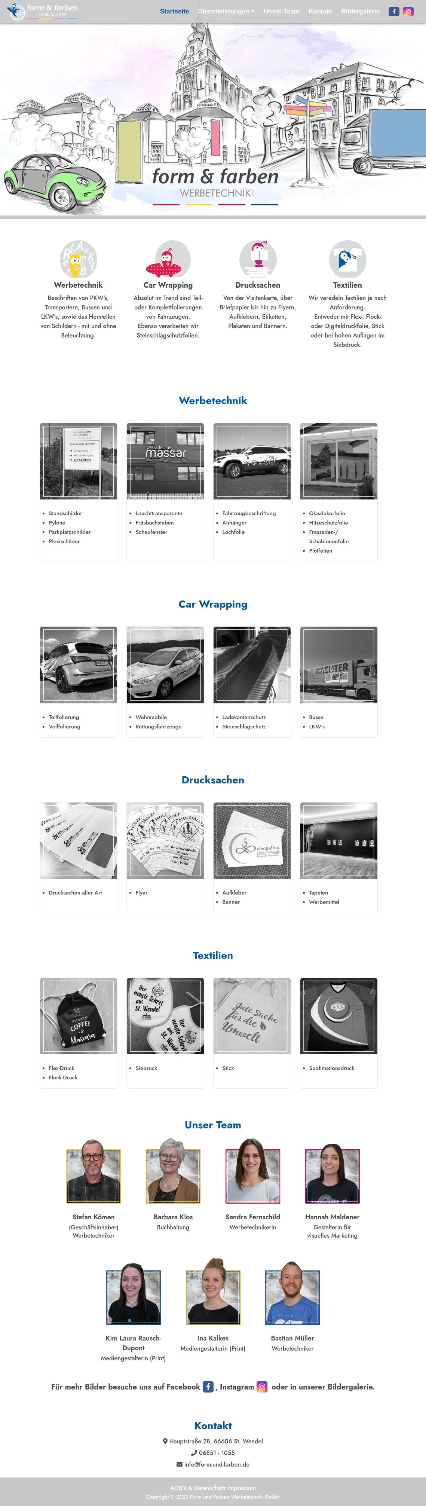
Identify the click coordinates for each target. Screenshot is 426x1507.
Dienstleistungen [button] (223, 11)
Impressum (241, 1488)
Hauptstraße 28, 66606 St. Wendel (215, 1441)
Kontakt (320, 11)
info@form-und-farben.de (216, 1464)
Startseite (174, 11)
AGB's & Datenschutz (198, 1488)
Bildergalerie (360, 11)
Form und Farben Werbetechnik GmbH (235, 1497)
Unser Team (282, 11)
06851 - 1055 (216, 1453)
